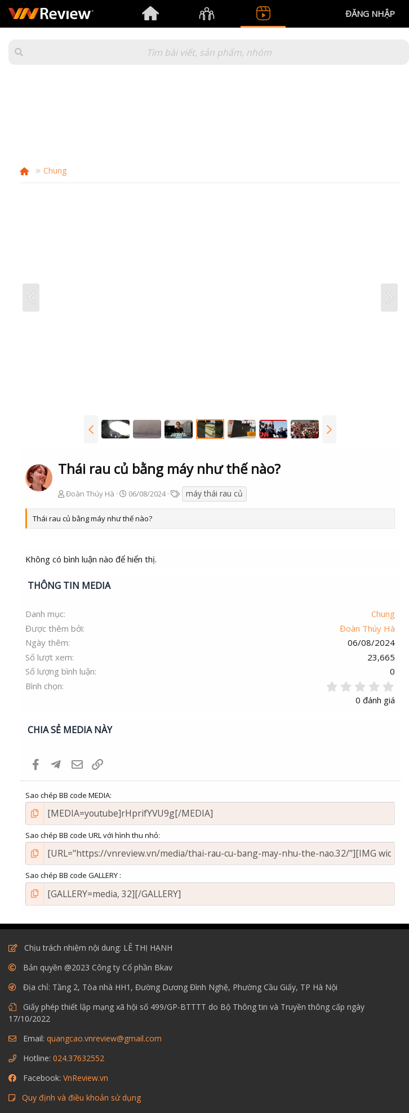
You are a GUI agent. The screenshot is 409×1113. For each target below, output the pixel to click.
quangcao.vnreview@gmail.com (104, 1030)
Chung (383, 613)
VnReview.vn (85, 1069)
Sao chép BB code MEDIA (67, 795)
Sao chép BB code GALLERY (72, 870)
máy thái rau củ (214, 493)
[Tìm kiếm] (208, 52)
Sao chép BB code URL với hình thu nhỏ (91, 832)
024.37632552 (78, 1049)
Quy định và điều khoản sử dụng (81, 1089)
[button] (18, 52)
